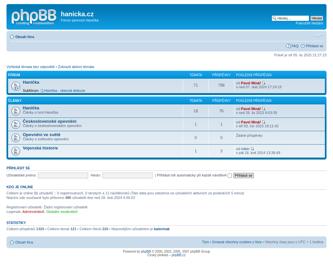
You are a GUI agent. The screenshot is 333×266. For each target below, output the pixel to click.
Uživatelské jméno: (21, 175)
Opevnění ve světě (41, 134)
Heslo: (96, 175)
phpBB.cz (179, 255)
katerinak (162, 229)
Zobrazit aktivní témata (76, 67)
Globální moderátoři (62, 212)
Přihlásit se (314, 46)
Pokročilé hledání (309, 23)
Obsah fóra (24, 37)
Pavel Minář (251, 83)
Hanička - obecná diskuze (64, 90)
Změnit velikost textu (318, 35)
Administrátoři (33, 212)
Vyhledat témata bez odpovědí (31, 67)
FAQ (295, 46)
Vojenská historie (40, 148)
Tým (205, 242)
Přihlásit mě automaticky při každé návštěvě (194, 175)
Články (15, 101)
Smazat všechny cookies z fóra (236, 242)
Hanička (31, 82)
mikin (245, 149)
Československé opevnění (49, 121)
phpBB (146, 251)
